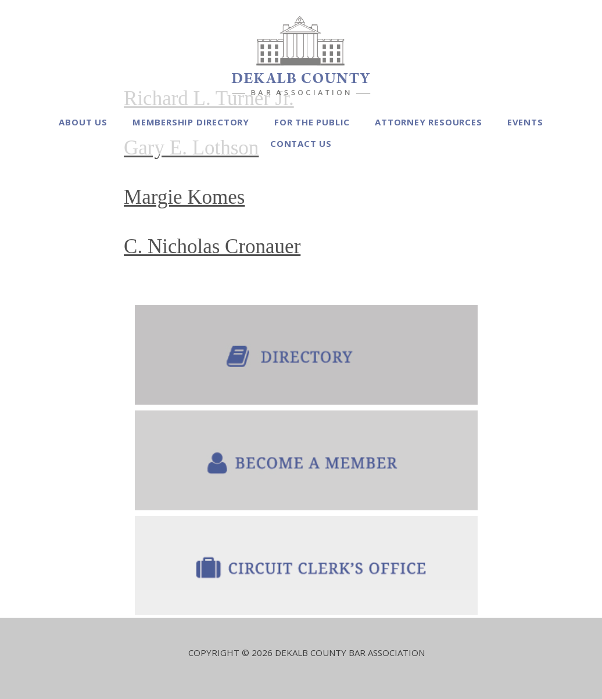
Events (525, 122)
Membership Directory (190, 122)
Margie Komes (184, 197)
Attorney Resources (428, 122)
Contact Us (301, 143)
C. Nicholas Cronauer (212, 246)
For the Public (312, 122)
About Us (83, 122)
